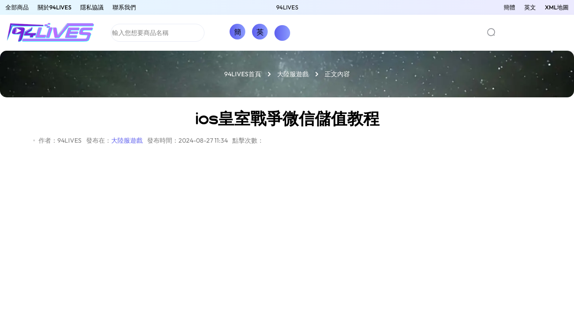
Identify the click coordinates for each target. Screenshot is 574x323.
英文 (530, 7)
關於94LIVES (54, 7)
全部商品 (17, 7)
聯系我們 (124, 7)
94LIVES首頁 (242, 74)
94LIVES (287, 7)
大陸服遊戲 (293, 74)
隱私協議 (92, 7)
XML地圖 (557, 7)
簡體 (509, 7)
